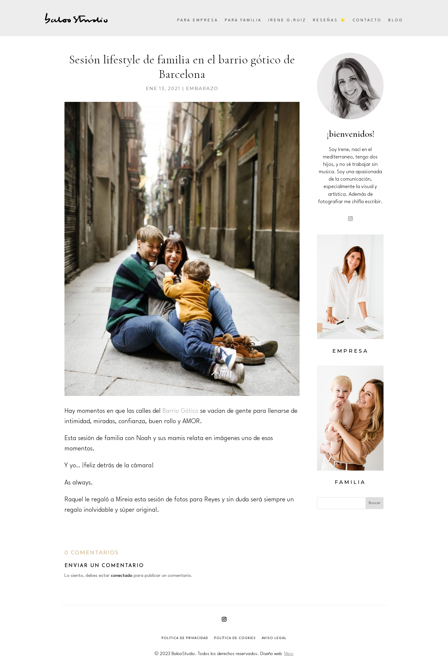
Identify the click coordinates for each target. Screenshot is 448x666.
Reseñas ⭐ (329, 20)
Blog (395, 20)
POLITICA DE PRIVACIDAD (184, 638)
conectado (121, 575)
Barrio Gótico (180, 411)
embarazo (202, 88)
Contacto (367, 20)
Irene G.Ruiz (287, 20)
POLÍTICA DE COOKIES (235, 638)
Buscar (375, 503)
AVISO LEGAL (274, 638)
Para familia (243, 20)
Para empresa (197, 20)
